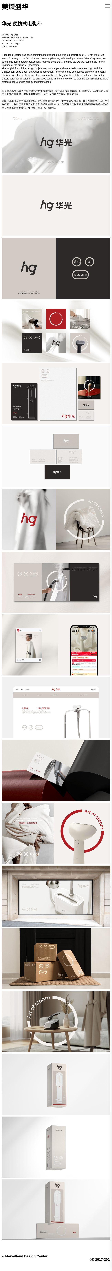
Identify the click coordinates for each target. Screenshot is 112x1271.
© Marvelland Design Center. (25, 1256)
